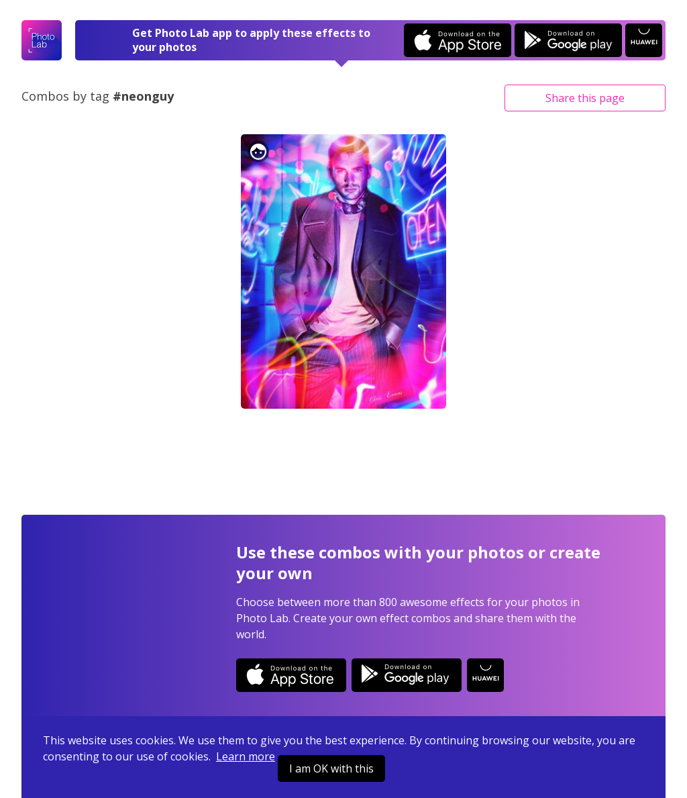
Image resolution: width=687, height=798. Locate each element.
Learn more (245, 756)
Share (585, 98)
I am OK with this (331, 768)
